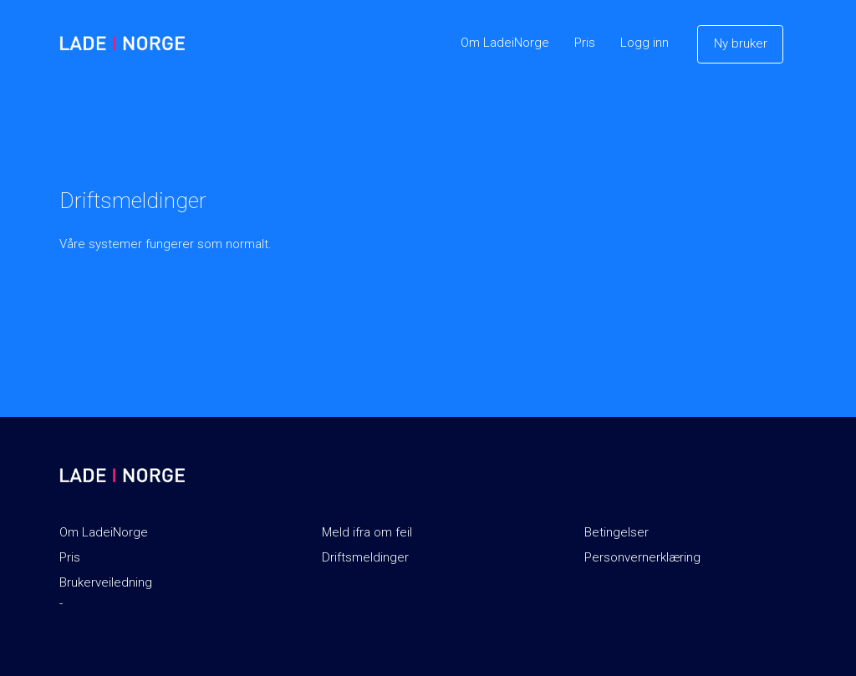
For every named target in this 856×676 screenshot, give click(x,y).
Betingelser (616, 532)
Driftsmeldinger (365, 557)
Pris (584, 42)
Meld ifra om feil (367, 532)
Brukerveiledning (105, 582)
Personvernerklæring (642, 557)
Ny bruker (740, 43)
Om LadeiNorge (505, 42)
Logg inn (644, 42)
